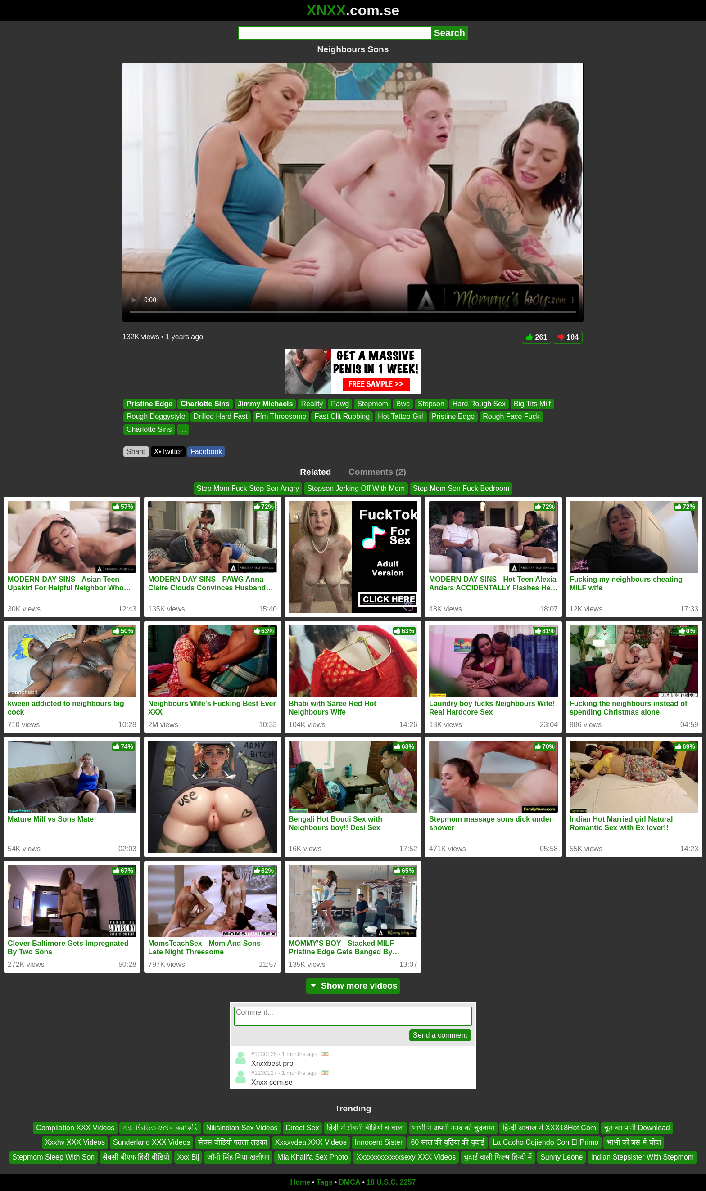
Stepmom (372, 404)
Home (300, 1182)
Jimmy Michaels (265, 404)
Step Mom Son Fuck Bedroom (461, 488)
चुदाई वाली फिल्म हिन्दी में (498, 1157)
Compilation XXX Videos (75, 1128)
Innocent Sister (379, 1142)
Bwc (403, 404)
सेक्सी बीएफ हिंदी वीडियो (136, 1157)
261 (537, 337)
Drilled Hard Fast (221, 417)
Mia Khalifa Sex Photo (312, 1157)
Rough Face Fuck (511, 417)
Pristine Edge (149, 404)
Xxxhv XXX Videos (75, 1142)
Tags (325, 1182)
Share (136, 451)
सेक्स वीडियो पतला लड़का (232, 1142)
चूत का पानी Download (637, 1128)
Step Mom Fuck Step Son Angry (248, 488)
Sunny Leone (561, 1157)
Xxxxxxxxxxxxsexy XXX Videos (406, 1157)
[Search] (334, 33)
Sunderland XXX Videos (151, 1142)
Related (315, 471)
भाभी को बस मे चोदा (633, 1142)
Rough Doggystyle (156, 417)
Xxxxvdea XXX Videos (311, 1142)
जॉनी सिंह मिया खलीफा (238, 1157)
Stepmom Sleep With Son (53, 1157)
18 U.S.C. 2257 (391, 1182)
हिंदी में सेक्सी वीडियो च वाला (365, 1128)
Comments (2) (377, 471)
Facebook (206, 451)
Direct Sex (302, 1128)
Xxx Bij (188, 1157)
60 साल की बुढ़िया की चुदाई (447, 1142)
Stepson (431, 404)
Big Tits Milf (532, 404)
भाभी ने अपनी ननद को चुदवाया (453, 1128)
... (183, 429)
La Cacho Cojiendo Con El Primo (545, 1142)
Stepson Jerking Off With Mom (356, 488)
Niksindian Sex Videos (242, 1128)
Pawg (340, 404)
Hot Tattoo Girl (401, 417)
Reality (312, 404)
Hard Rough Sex (479, 404)
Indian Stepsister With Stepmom (642, 1157)
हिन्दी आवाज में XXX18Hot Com (549, 1128)
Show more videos (353, 985)
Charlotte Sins (205, 404)
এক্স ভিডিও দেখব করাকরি (160, 1128)
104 (568, 337)
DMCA (349, 1182)
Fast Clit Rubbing (342, 417)
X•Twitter (168, 451)
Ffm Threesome (281, 417)
